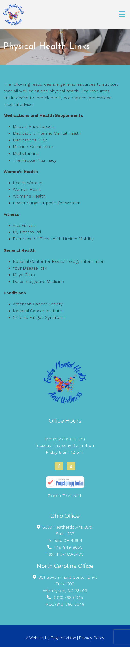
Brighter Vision (63, 638)
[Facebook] (59, 466)
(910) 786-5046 (69, 604)
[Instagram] (71, 466)
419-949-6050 (68, 547)
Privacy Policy (91, 638)
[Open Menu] (122, 15)
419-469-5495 (69, 554)
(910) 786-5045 (68, 597)
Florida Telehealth (65, 495)
